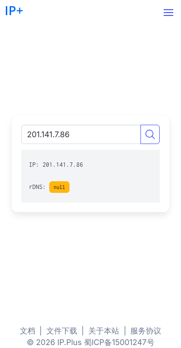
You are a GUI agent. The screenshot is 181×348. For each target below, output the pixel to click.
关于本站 (103, 330)
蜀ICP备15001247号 (119, 342)
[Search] (150, 134)
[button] (168, 12)
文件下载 (61, 330)
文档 (27, 330)
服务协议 (145, 330)
